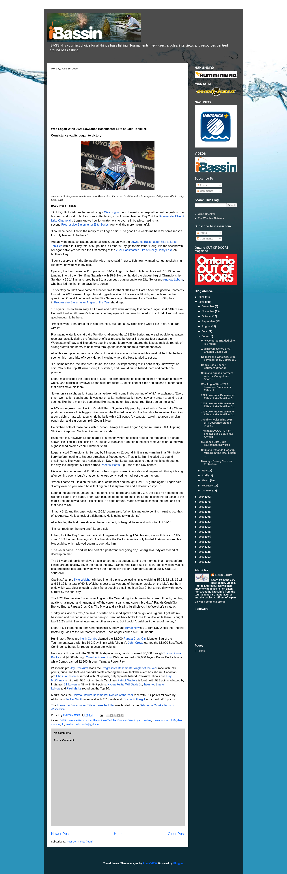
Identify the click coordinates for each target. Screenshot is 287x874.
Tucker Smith (74, 699)
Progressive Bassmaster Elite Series (85, 224)
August (206, 326)
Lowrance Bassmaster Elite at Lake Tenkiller (85, 705)
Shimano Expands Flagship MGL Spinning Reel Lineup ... (218, 453)
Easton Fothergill (134, 699)
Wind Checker (206, 214)
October (207, 316)
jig (63, 724)
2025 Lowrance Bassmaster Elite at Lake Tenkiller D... (218, 397)
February (207, 485)
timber (96, 724)
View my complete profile (210, 601)
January (207, 490)
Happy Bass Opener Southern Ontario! (213, 367)
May (204, 470)
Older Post (176, 834)
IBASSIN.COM (72, 715)
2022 (202, 506)
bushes (147, 720)
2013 (202, 551)
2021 (202, 511)
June (205, 336)
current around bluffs (164, 720)
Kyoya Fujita (115, 684)
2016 (202, 536)
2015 (202, 541)
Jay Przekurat (79, 668)
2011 (202, 561)
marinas (70, 724)
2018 (202, 526)
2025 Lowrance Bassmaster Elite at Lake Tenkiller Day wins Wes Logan (100, 720)
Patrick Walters (127, 680)
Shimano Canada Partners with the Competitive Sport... (217, 376)
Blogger (178, 863)
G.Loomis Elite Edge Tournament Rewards (215, 443)
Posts (202, 185)
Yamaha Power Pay (98, 657)
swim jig (86, 724)
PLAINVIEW (150, 863)
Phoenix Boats (110, 464)
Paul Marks (74, 688)
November (208, 311)
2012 (202, 556)
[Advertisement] (118, 97)
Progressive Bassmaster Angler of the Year (82, 302)
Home (118, 834)
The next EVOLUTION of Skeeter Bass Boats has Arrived (217, 433)
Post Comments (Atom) (80, 841)
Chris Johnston (66, 676)
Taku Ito (149, 684)
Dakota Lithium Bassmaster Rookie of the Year (102, 695)
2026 (202, 297)
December (208, 306)
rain (78, 724)
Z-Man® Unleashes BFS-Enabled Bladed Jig (216, 350)
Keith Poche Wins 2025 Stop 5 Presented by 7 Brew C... (218, 358)
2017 (202, 531)
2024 (202, 496)
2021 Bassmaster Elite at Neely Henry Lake (144, 250)
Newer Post (60, 834)
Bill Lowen (70, 684)
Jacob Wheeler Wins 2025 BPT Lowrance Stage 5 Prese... (216, 422)
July (205, 331)
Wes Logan (111, 212)
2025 (202, 301)
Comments (205, 190)
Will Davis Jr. (133, 684)
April (205, 475)
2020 (202, 516)
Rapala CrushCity (135, 638)
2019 (202, 521)
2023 (202, 501)
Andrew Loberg (173, 279)
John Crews (135, 642)
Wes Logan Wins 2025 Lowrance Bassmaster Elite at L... (216, 387)
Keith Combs (88, 638)
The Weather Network (211, 218)
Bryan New (132, 627)
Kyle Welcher (82, 579)
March (206, 480)
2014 (202, 546)
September (209, 321)
